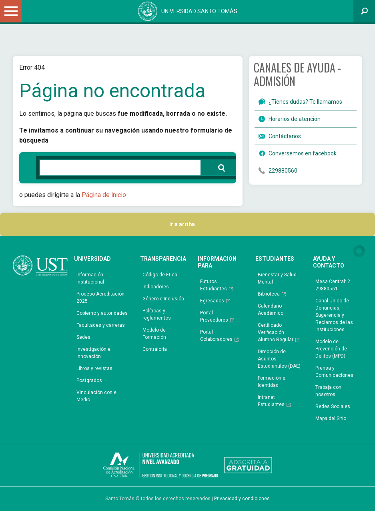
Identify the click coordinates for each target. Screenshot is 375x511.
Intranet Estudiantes (271, 400)
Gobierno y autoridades (102, 313)
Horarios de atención (295, 119)
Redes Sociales (332, 406)
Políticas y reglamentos (156, 314)
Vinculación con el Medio (97, 396)
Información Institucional (90, 278)
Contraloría (154, 349)
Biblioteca (269, 294)
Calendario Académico (270, 309)
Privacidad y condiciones (242, 498)
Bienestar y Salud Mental (277, 278)
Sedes (83, 337)
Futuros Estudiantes (213, 285)
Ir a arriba (187, 224)
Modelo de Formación (154, 333)
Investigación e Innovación (93, 352)
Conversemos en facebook (303, 153)
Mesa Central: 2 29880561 (332, 285)
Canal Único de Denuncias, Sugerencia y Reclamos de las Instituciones (334, 315)
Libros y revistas (94, 368)
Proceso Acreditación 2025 (100, 297)
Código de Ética (159, 275)
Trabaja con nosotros (328, 390)
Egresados (212, 301)
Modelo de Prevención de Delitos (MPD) (331, 349)
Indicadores (155, 287)
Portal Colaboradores (216, 335)
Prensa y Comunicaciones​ (334, 371)
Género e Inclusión (163, 299)
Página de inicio (104, 195)
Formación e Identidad (271, 381)
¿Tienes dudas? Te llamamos (305, 102)
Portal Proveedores (214, 316)
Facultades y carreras (100, 325)
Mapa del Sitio (330, 418)
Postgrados (89, 380)
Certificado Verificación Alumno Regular (275, 332)
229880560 (283, 170)
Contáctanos (285, 136)
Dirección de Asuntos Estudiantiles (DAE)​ (279, 359)
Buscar (217, 167)
